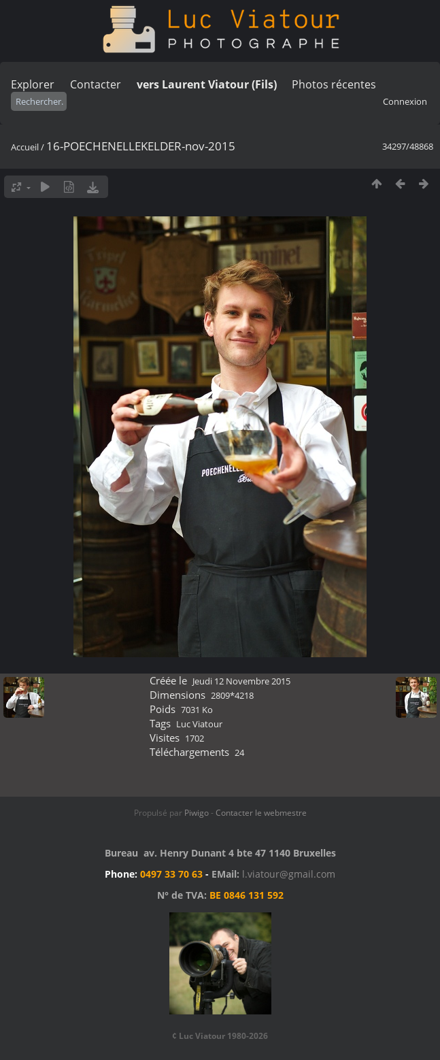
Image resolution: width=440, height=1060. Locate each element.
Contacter (95, 84)
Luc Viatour (199, 724)
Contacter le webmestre (261, 812)
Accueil (25, 147)
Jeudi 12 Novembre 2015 (241, 681)
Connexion (405, 101)
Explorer (32, 84)
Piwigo (196, 812)
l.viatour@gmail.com (288, 873)
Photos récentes (334, 84)
